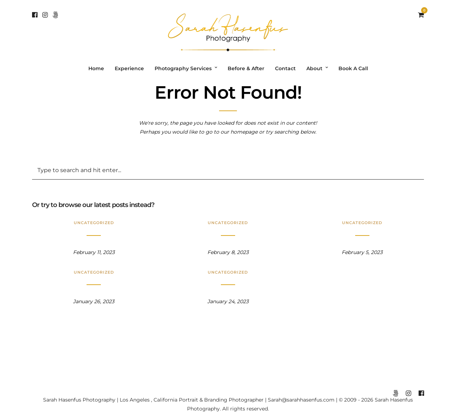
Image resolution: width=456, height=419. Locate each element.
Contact (285, 68)
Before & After (246, 68)
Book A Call (353, 68)
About (314, 68)
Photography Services (183, 68)
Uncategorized (94, 222)
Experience (129, 68)
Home (96, 68)
